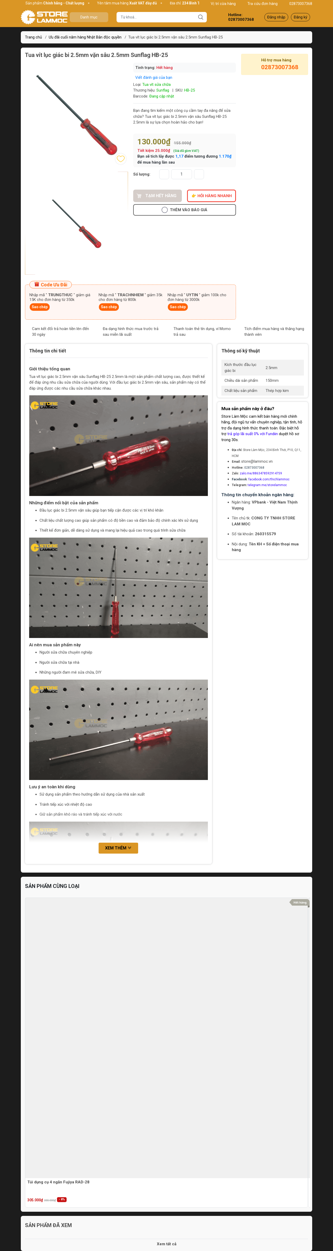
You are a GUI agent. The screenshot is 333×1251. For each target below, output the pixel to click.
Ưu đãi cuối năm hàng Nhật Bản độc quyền (85, 37)
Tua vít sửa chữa (156, 84)
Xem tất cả (166, 1244)
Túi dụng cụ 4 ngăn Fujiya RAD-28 (58, 1182)
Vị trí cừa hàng (220, 3)
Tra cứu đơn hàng (260, 3)
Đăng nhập (276, 17)
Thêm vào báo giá (184, 210)
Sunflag (162, 90)
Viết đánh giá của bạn (153, 77)
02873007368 (298, 3)
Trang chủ (33, 37)
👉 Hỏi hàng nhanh (211, 196)
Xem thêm (118, 849)
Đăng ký (300, 17)
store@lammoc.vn (257, 461)
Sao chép (40, 307)
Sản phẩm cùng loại (52, 886)
